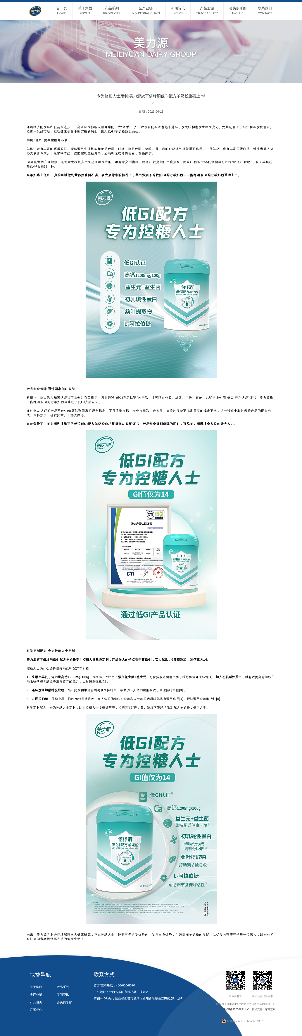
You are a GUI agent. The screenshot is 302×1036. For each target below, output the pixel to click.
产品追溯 (36, 1002)
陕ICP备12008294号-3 (236, 1009)
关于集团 (36, 987)
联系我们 (36, 1010)
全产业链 (36, 994)
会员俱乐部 (64, 1002)
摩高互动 (270, 1009)
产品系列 (63, 987)
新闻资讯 (63, 994)
